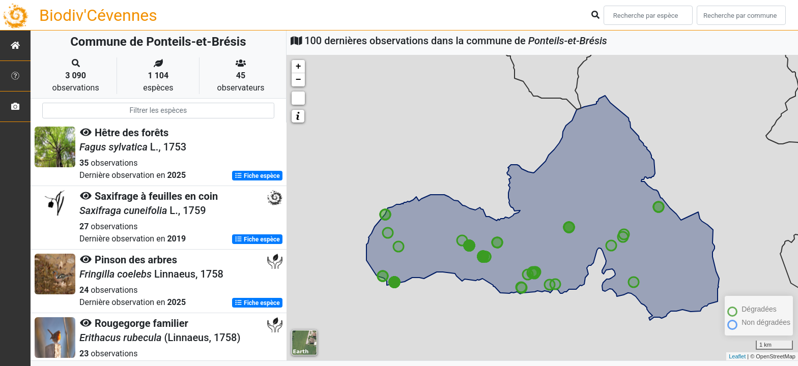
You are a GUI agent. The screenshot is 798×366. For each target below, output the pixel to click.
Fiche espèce (257, 175)
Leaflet (737, 356)
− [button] (298, 80)
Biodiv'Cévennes (98, 15)
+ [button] (298, 66)
